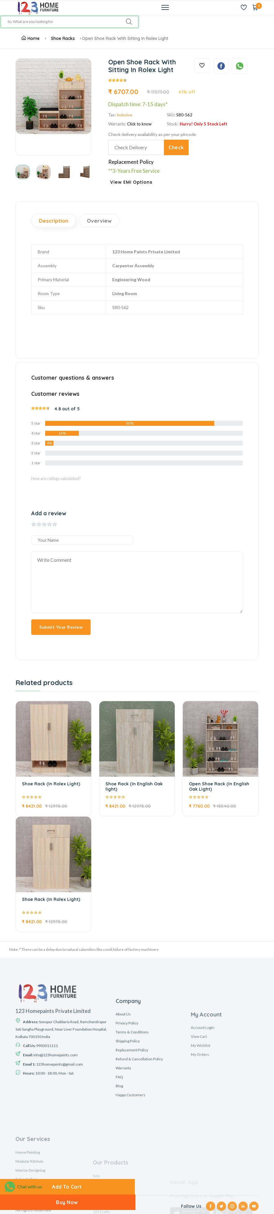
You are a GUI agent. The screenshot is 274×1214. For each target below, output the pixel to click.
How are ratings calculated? (56, 478)
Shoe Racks (63, 38)
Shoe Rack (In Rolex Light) (51, 784)
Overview (99, 220)
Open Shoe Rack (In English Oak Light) (219, 786)
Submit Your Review (61, 627)
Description (53, 220)
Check (176, 147)
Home (31, 38)
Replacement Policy (131, 162)
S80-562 (184, 114)
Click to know (139, 123)
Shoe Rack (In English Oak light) (134, 786)
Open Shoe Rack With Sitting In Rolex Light (125, 38)
